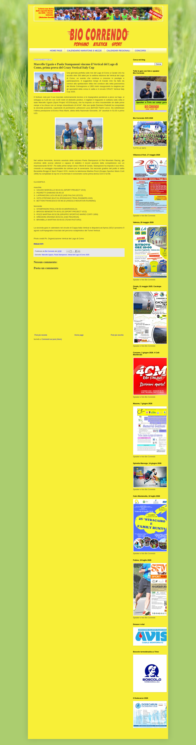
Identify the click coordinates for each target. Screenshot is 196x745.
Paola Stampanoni (60, 255)
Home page (79, 335)
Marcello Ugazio (47, 255)
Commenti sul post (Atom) (51, 339)
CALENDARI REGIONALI (118, 50)
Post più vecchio (117, 335)
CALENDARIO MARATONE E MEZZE (84, 50)
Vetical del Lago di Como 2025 (78, 255)
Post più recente (40, 335)
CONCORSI (140, 50)
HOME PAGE (56, 50)
